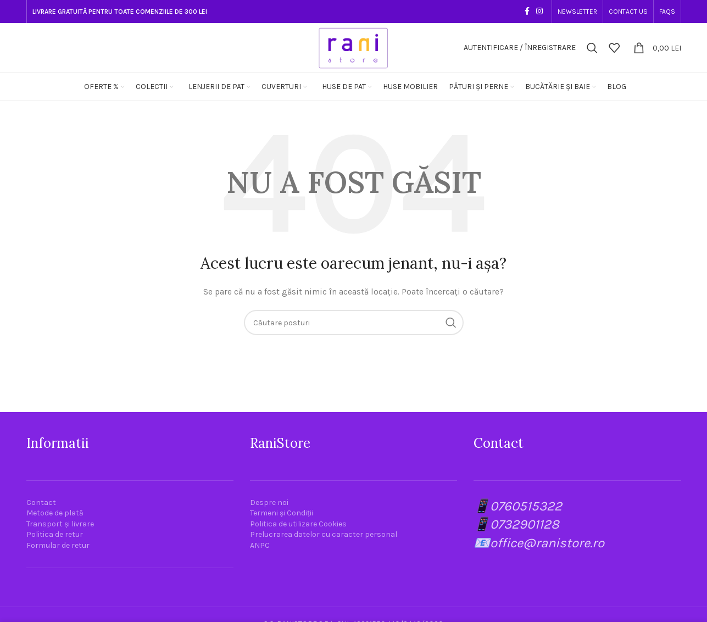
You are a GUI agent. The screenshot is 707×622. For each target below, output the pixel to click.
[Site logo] (354, 47)
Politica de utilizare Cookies (298, 524)
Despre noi (269, 502)
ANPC (260, 545)
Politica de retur (54, 534)
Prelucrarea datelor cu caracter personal (323, 534)
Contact (41, 502)
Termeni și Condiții (281, 513)
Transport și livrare (60, 524)
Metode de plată (54, 513)
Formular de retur (58, 545)
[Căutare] (592, 48)
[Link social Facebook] (527, 11)
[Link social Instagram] (539, 11)
